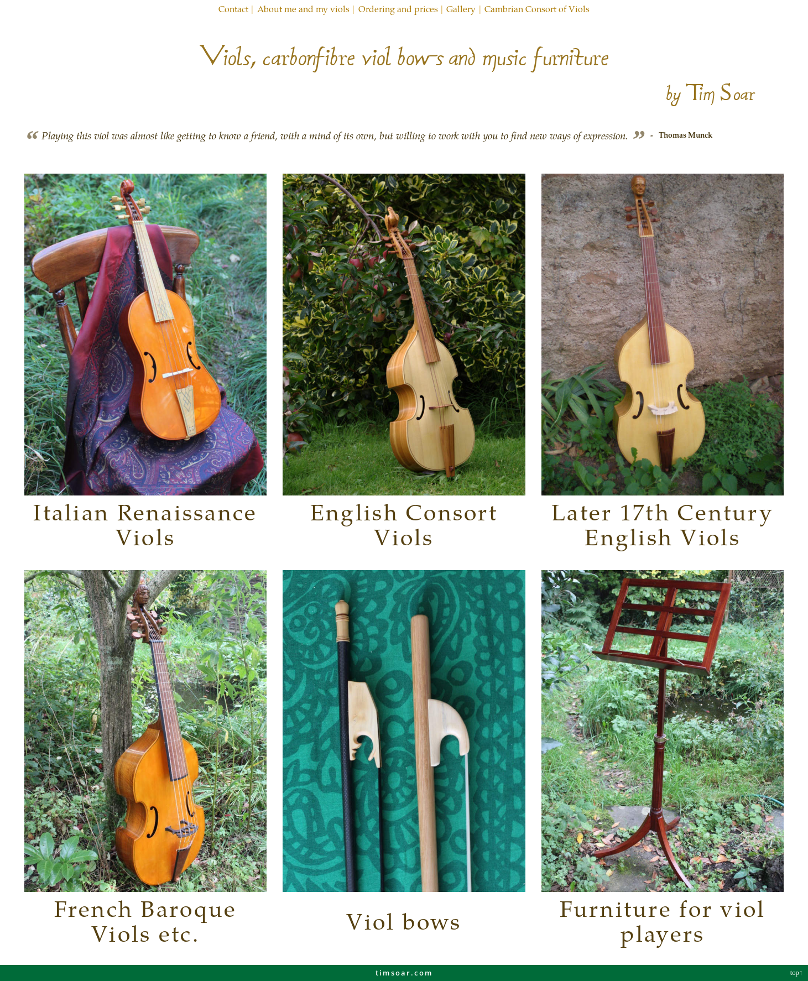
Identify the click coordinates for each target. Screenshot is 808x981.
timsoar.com (404, 973)
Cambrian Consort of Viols (537, 8)
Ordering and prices (398, 8)
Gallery (461, 8)
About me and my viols (303, 8)
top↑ (797, 973)
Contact (233, 8)
